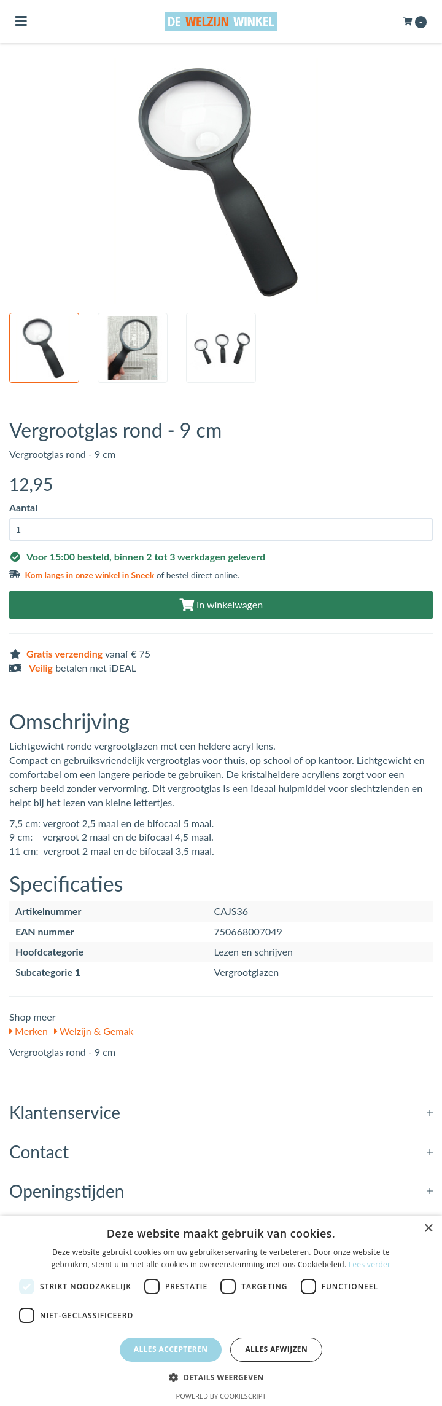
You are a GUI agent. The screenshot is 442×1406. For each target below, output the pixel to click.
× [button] (428, 1228)
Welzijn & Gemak (93, 1031)
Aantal (23, 507)
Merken (28, 1031)
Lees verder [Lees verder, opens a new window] (370, 1264)
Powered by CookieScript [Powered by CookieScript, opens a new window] (221, 1395)
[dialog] (221, 1311)
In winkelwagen (221, 604)
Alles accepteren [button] (171, 1349)
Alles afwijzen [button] (276, 1349)
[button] (220, 1377)
